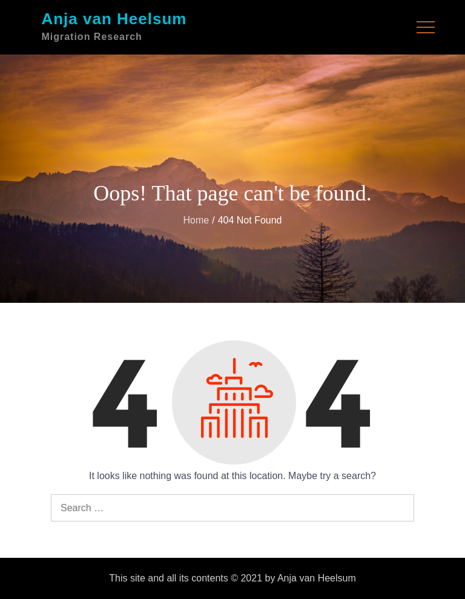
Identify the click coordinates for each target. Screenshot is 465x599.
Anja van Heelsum (113, 19)
